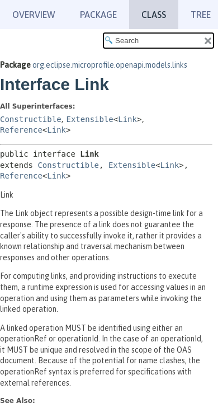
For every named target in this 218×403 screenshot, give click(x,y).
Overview (33, 15)
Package (98, 15)
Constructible (30, 119)
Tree (201, 15)
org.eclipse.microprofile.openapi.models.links (109, 64)
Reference (21, 129)
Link (127, 119)
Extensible (89, 119)
